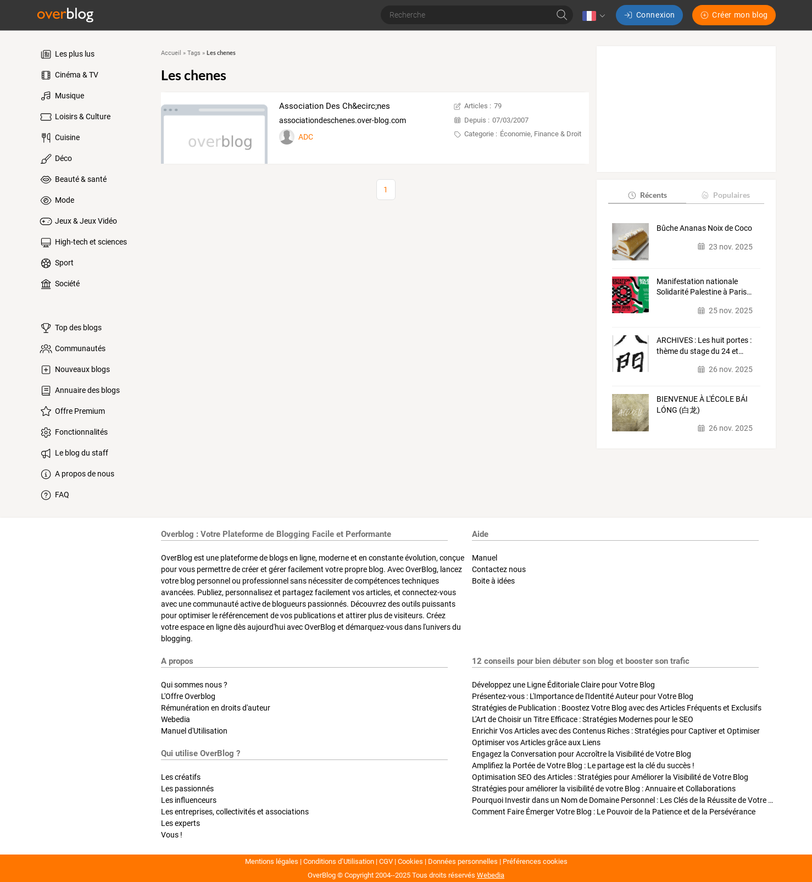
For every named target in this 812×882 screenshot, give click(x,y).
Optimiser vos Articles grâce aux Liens (536, 742)
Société (59, 284)
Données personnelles (463, 861)
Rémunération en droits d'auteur (215, 707)
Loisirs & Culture (74, 117)
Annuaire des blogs (79, 391)
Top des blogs (70, 328)
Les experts (180, 823)
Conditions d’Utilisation (338, 861)
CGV (386, 861)
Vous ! (171, 834)
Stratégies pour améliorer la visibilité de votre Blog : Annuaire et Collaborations (604, 788)
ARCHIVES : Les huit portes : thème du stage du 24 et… (704, 346)
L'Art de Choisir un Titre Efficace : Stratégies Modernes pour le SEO (582, 719)
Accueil (171, 53)
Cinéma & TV (68, 75)
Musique (61, 96)
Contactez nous (499, 569)
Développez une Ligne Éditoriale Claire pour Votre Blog (563, 684)
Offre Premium (71, 412)
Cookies (410, 861)
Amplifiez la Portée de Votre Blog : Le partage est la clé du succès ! (583, 765)
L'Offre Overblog (188, 696)
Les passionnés (187, 788)
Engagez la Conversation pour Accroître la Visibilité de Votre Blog (581, 754)
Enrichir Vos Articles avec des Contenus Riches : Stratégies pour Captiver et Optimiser (616, 730)
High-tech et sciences (82, 242)
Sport (56, 263)
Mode (56, 201)
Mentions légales (271, 861)
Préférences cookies (535, 861)
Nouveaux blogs (74, 370)
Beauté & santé (72, 180)
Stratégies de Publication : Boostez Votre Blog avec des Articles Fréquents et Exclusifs (616, 707)
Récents (646, 194)
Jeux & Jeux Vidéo (77, 221)
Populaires (724, 194)
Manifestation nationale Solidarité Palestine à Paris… (704, 287)
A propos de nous (76, 474)
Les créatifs (181, 777)
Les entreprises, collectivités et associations (235, 811)
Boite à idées (493, 580)
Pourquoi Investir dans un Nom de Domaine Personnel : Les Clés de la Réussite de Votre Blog (627, 800)
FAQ (53, 495)
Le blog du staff (73, 453)
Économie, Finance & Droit (540, 134)
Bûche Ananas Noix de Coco (704, 228)
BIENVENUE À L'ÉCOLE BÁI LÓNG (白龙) (702, 404)
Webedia (175, 719)
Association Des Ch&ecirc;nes (334, 106)
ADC (305, 136)
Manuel (484, 557)
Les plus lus (66, 54)
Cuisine (59, 138)
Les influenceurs (188, 800)
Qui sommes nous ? (194, 684)
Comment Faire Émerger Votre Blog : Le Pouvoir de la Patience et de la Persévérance (613, 811)
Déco (55, 159)
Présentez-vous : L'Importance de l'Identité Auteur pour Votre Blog (582, 696)
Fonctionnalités (73, 432)
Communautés (71, 349)
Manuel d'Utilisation (194, 730)
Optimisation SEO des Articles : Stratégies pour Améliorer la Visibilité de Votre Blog (610, 777)
